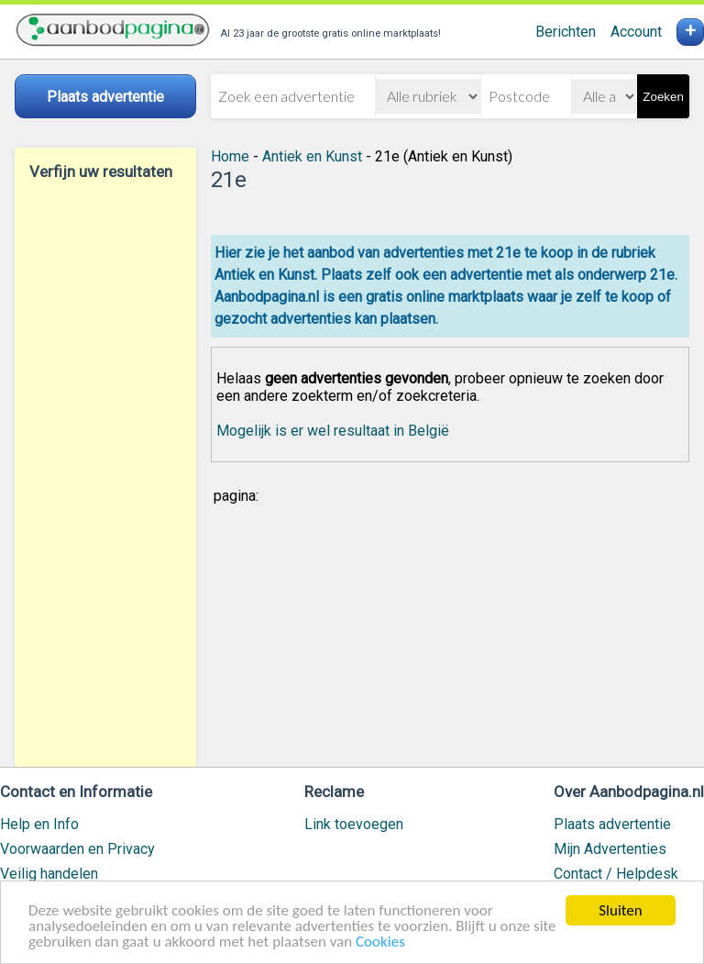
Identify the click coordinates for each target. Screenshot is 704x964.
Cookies (380, 942)
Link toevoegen (353, 824)
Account (636, 31)
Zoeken (663, 97)
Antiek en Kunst (312, 156)
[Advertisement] (105, 473)
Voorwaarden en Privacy (77, 849)
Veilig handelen (49, 873)
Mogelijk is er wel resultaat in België (332, 430)
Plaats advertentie (612, 824)
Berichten (565, 31)
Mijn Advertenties (610, 849)
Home (230, 156)
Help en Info (39, 824)
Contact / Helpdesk (616, 873)
